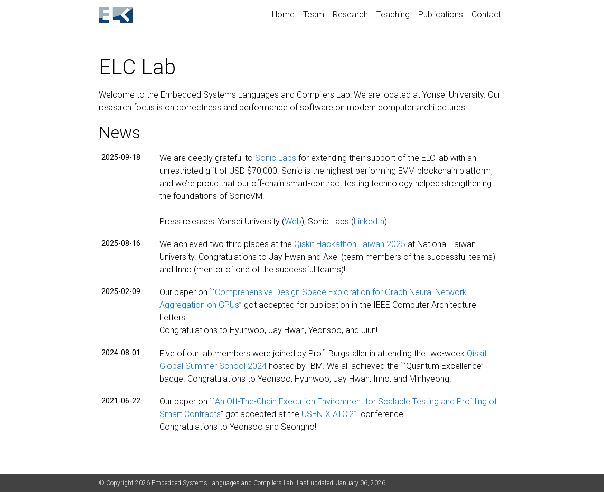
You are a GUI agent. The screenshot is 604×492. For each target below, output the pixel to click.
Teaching (393, 15)
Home (283, 15)
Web (293, 221)
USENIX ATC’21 (329, 414)
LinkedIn (369, 221)
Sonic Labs (275, 158)
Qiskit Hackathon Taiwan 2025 (349, 244)
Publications (440, 15)
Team (313, 15)
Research (350, 15)
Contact (486, 15)
